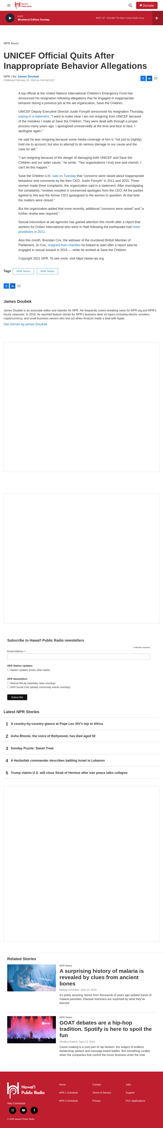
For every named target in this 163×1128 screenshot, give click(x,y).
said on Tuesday (64, 176)
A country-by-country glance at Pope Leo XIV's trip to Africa (57, 724)
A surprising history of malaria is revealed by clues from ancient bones (102, 977)
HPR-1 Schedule (68, 1092)
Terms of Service (101, 1092)
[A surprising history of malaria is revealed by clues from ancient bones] (31, 977)
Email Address (16, 651)
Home (62, 1084)
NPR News (11, 43)
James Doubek (28, 76)
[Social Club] (81, 558)
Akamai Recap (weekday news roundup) (32, 683)
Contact (96, 1084)
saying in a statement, (34, 116)
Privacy (96, 1101)
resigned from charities (64, 245)
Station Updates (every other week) (30, 670)
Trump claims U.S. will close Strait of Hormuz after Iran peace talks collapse (69, 773)
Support (130, 1092)
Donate (148, 5)
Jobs (128, 1084)
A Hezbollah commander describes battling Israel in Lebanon (58, 760)
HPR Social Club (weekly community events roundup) (40, 687)
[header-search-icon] (130, 5)
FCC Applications (135, 1101)
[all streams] (157, 18)
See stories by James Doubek (25, 324)
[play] (10, 18)
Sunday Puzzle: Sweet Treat (32, 748)
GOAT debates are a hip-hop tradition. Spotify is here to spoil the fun (106, 1029)
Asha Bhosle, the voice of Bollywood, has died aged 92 (53, 736)
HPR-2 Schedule (68, 1101)
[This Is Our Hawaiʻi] (81, 863)
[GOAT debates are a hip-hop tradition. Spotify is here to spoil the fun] (31, 1029)
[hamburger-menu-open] (8, 5)
